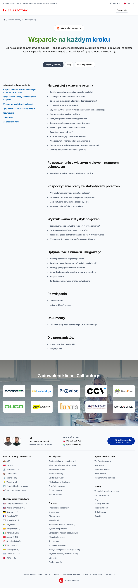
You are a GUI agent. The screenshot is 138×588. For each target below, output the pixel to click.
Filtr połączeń (54, 516)
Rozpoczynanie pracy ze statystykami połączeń (20, 98)
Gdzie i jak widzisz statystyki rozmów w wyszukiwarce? (75, 226)
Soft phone (99, 465)
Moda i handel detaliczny (59, 482)
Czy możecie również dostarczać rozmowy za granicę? (74, 145)
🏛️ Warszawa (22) (11, 469)
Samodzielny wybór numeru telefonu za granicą (71, 173)
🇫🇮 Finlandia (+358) (11, 553)
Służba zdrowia (55, 494)
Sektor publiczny (56, 473)
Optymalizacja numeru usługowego (19, 108)
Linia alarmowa (56, 300)
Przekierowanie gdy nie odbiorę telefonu (68, 136)
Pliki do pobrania (84, 65)
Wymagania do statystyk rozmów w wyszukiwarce (72, 239)
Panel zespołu (100, 473)
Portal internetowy (102, 469)
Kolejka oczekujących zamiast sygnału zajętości (71, 92)
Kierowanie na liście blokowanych (63, 524)
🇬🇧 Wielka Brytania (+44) (14, 508)
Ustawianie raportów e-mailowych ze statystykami (72, 197)
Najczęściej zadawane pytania (16, 85)
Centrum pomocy (14, 20)
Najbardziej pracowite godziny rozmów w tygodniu (73, 272)
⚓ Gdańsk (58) (10, 478)
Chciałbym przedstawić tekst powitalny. (67, 96)
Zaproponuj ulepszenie (71, 574)
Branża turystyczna (57, 486)
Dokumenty (8, 117)
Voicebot (52, 558)
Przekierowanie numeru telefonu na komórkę (70, 141)
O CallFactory (100, 512)
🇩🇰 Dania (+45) (9, 558)
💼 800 (6, 461)
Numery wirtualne (101, 503)
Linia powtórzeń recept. (60, 305)
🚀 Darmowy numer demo (14, 490)
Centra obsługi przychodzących (62, 461)
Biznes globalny (55, 490)
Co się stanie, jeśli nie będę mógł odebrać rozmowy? (73, 101)
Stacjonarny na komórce (104, 478)
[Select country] (129, 3)
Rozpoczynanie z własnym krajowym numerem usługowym (19, 90)
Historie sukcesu (101, 508)
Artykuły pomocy (30, 20)
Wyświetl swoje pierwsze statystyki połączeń (70, 193)
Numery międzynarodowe (16, 499)
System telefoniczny (104, 456)
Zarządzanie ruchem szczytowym (63, 533)
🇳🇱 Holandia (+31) (11, 520)
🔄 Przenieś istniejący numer (15, 486)
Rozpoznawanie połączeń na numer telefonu (70, 123)
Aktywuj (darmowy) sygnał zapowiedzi (67, 259)
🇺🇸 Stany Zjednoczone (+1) (15, 503)
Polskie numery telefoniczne (17, 456)
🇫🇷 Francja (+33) (10, 516)
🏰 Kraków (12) (10, 473)
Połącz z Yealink (57, 276)
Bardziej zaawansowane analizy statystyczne (70, 281)
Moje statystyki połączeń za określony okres (69, 202)
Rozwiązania (8, 113)
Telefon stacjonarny (102, 461)
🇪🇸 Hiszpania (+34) (11, 528)
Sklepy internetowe (57, 469)
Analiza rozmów (55, 562)
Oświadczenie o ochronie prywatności (37, 574)
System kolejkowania (58, 528)
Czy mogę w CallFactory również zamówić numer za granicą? (77, 110)
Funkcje (53, 503)
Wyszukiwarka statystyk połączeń (18, 104)
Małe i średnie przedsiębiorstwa (62, 465)
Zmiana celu (54, 512)
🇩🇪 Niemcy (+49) (10, 512)
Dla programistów (11, 122)
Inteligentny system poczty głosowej (64, 549)
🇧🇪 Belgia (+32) (10, 524)
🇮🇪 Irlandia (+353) (11, 533)
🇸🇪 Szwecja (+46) (11, 549)
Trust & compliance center (92, 574)
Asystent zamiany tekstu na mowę (63, 553)
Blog (96, 499)
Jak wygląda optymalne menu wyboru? (67, 267)
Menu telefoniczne (57, 537)
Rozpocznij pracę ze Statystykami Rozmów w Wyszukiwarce (77, 235)
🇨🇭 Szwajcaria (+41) (12, 541)
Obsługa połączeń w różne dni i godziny (68, 150)
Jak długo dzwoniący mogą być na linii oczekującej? (73, 263)
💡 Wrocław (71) (10, 482)
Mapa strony (110, 574)
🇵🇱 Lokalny (8, 465)
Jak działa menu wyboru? (61, 132)
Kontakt (97, 516)
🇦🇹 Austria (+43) (10, 537)
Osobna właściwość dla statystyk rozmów (68, 230)
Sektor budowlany (56, 478)
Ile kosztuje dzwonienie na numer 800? (67, 127)
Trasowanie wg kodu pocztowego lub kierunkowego (73, 324)
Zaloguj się (122, 10)
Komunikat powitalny (57, 545)
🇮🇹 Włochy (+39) (10, 545)
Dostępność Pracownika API (62, 344)
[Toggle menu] (133, 10)
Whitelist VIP (54, 520)
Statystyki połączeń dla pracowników (66, 206)
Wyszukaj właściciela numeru (106, 491)
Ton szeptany (55, 541)
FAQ (69, 65)
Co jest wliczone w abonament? (64, 105)
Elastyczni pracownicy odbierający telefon (68, 118)
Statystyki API (56, 349)
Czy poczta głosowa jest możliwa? (65, 114)
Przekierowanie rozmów (59, 508)
